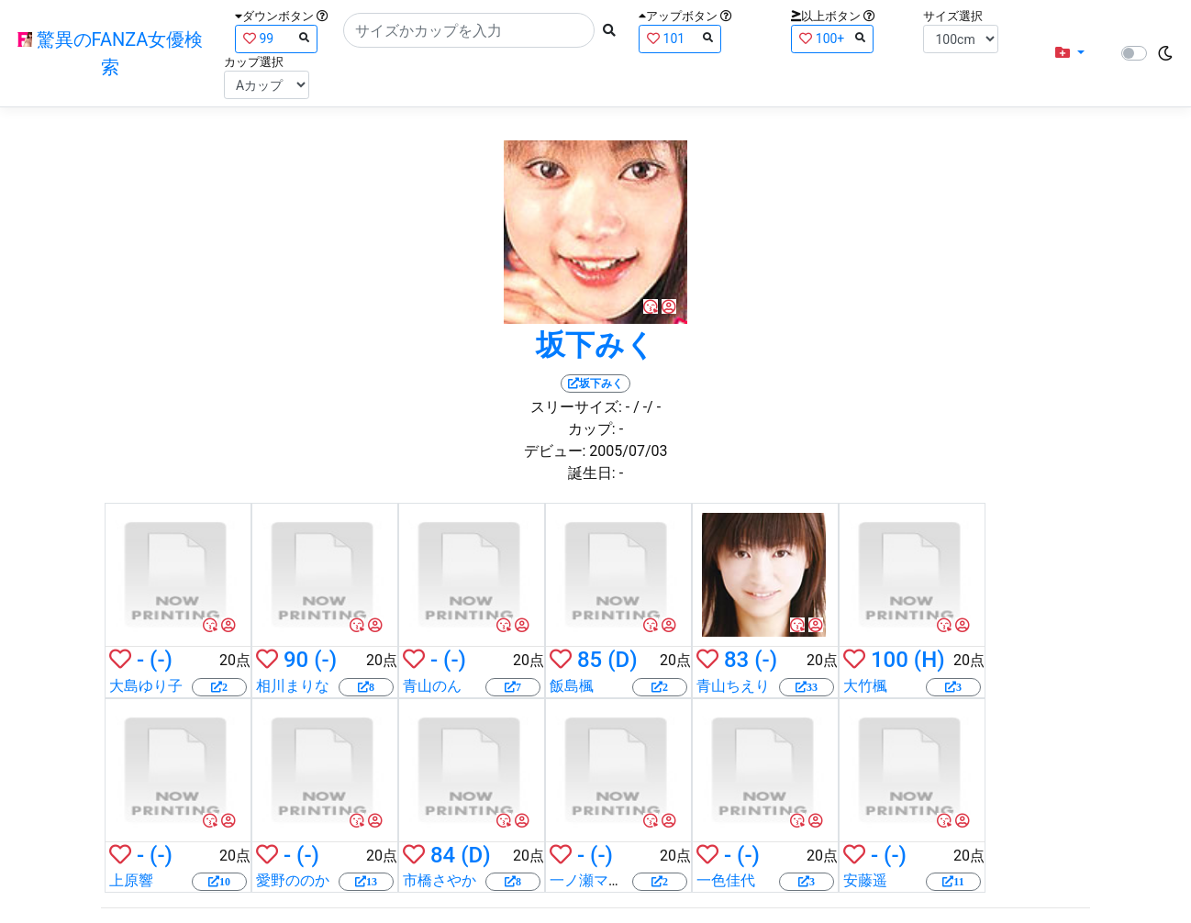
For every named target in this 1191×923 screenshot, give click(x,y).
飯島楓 (572, 686)
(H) (929, 660)
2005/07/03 (628, 451)
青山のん (432, 686)
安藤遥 (865, 880)
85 (589, 660)
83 (736, 660)
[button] (1070, 53)
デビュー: (555, 451)
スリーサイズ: (576, 407)
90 (296, 660)
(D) (622, 660)
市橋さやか (439, 880)
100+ (832, 38)
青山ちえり (733, 686)
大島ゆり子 (146, 686)
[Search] (469, 30)
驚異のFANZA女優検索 (110, 53)
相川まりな (292, 686)
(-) (161, 660)
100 (889, 660)
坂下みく (595, 345)
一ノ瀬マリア (594, 880)
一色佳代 (725, 880)
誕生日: (592, 473)
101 (680, 38)
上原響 (131, 880)
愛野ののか (292, 880)
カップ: (592, 429)
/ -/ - (647, 407)
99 (276, 38)
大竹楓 (865, 686)
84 (442, 855)
